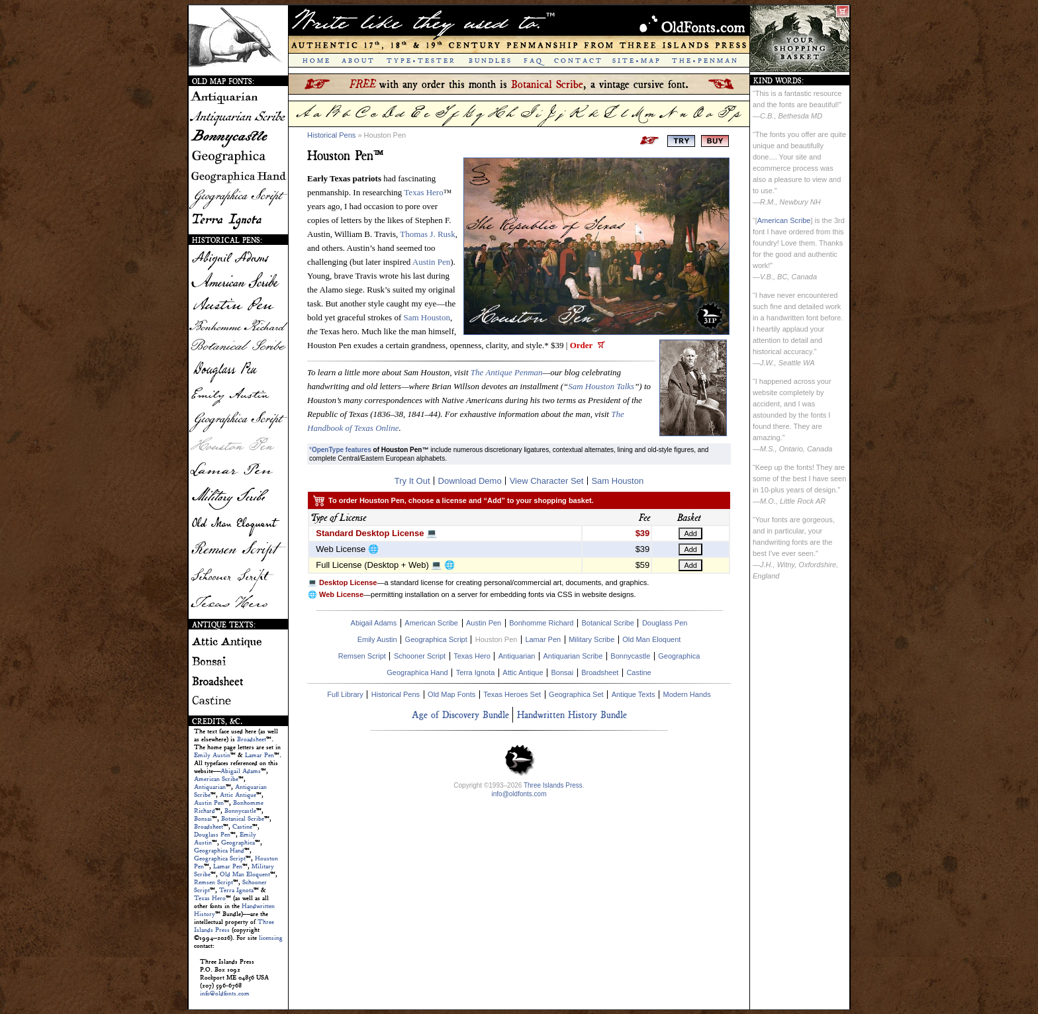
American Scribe (216, 779)
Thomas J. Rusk (427, 234)
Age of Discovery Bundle (460, 714)
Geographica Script (220, 858)
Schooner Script (420, 656)
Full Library (345, 694)
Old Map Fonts (451, 694)
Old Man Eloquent (245, 874)
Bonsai (203, 818)
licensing (271, 938)
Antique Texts (633, 694)
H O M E (316, 61)
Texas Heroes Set (512, 694)
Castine (242, 826)
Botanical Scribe (242, 818)
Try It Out (412, 481)
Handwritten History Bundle (572, 714)
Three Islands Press (553, 785)
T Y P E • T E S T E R (420, 61)
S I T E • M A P (635, 61)
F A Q (533, 61)
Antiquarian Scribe (572, 656)
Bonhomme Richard (541, 623)
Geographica (238, 842)
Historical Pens (331, 135)
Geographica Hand (219, 850)
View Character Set (547, 481)
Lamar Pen (259, 755)
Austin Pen (209, 802)
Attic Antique (238, 795)
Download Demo (470, 481)
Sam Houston (426, 317)
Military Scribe (591, 639)
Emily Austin (212, 755)
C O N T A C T (577, 61)
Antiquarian (210, 787)
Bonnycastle (240, 810)
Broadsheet (251, 739)
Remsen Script (213, 882)
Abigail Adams (240, 771)
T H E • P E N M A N (704, 61)
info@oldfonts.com (225, 993)
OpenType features (341, 449)
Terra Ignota (236, 890)
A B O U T (357, 61)
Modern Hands (686, 694)
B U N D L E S (489, 61)
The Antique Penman (507, 372)
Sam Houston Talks (601, 386)
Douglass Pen (212, 834)
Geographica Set (576, 694)
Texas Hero (210, 898)
